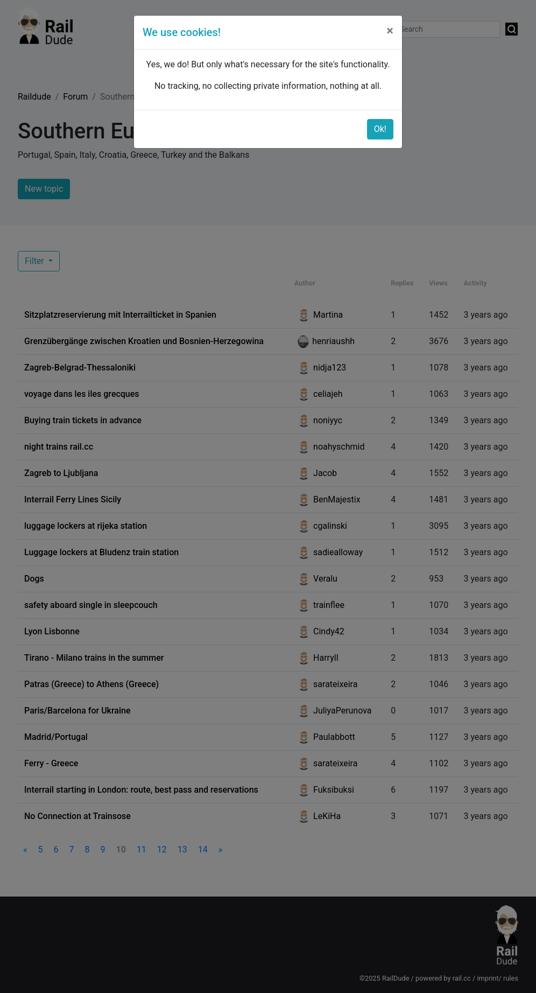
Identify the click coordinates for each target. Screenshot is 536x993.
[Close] (390, 31)
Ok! (380, 129)
